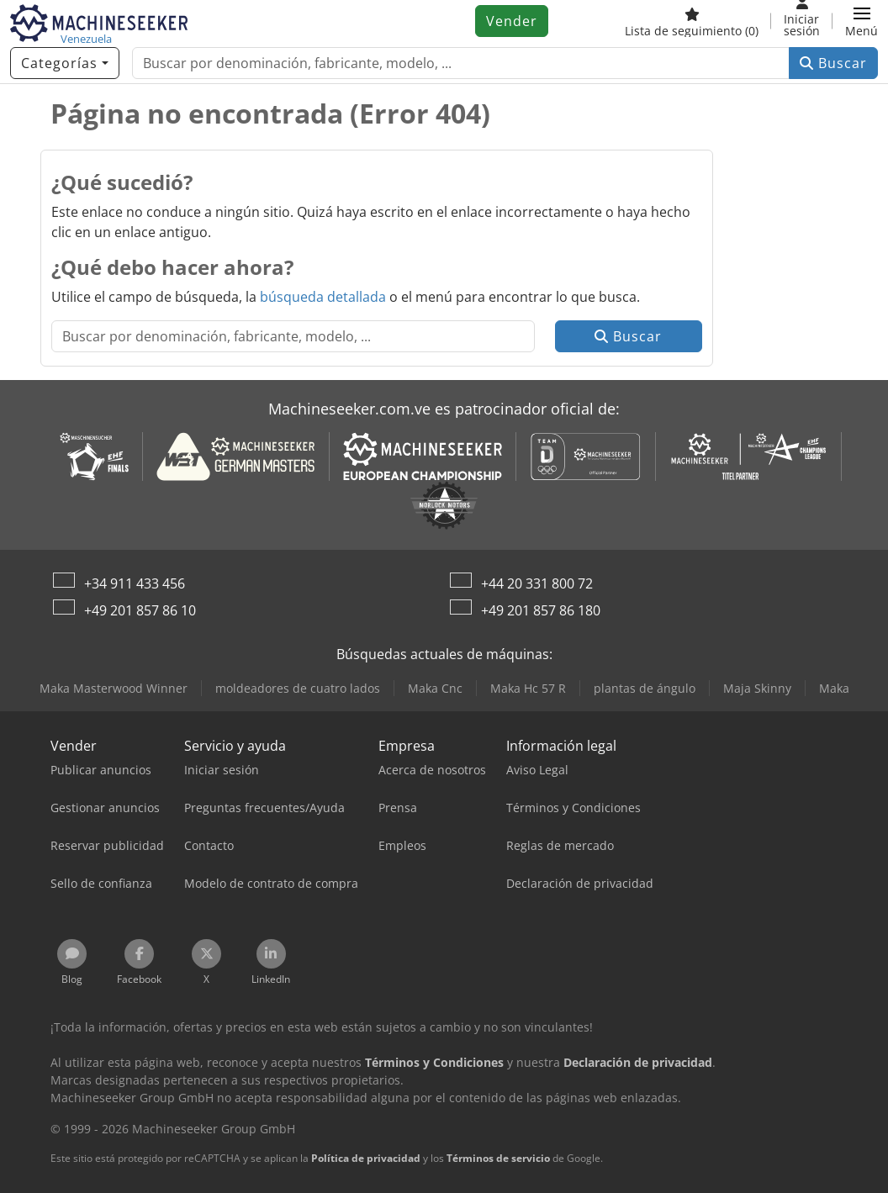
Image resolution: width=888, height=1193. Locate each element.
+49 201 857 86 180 (540, 610)
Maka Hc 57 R (528, 688)
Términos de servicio (498, 1158)
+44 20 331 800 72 (537, 583)
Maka (834, 688)
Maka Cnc (435, 688)
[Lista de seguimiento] (691, 21)
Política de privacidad (365, 1158)
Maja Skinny (757, 688)
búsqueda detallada (323, 297)
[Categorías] (64, 63)
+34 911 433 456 (134, 583)
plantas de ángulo (644, 688)
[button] (861, 21)
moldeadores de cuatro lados (297, 688)
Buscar (833, 63)
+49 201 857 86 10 (140, 610)
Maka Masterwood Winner (114, 688)
